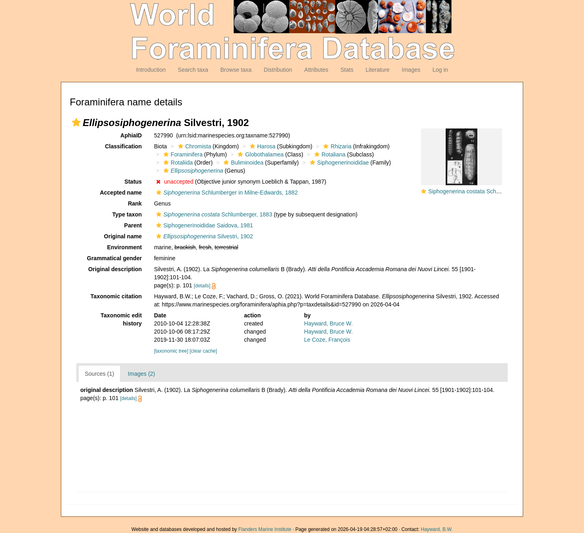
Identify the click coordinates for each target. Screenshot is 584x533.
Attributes (316, 69)
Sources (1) (99, 373)
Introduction (150, 69)
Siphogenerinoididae (338, 162)
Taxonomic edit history (121, 319)
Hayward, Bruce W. (328, 323)
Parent (133, 225)
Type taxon (127, 214)
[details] (202, 286)
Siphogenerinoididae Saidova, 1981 (203, 225)
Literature (377, 69)
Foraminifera (182, 154)
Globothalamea (259, 154)
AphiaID (131, 135)
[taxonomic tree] (171, 351)
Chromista (193, 146)
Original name (123, 236)
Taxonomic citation (116, 296)
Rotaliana (329, 154)
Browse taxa (235, 69)
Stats (346, 69)
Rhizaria (336, 146)
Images (411, 69)
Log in (440, 69)
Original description (115, 269)
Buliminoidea (242, 162)
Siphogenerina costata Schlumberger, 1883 (482, 191)
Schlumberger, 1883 (213, 214)
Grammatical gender (114, 258)
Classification (123, 146)
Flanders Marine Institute (265, 529)
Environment (124, 247)
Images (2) (141, 373)
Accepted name (121, 192)
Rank (135, 203)
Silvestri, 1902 (203, 236)
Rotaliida (177, 162)
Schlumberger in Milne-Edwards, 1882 (226, 192)
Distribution (278, 69)
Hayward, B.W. (437, 529)
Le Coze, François (327, 339)
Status (133, 181)
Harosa (261, 146)
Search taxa (193, 69)
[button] (76, 122)
